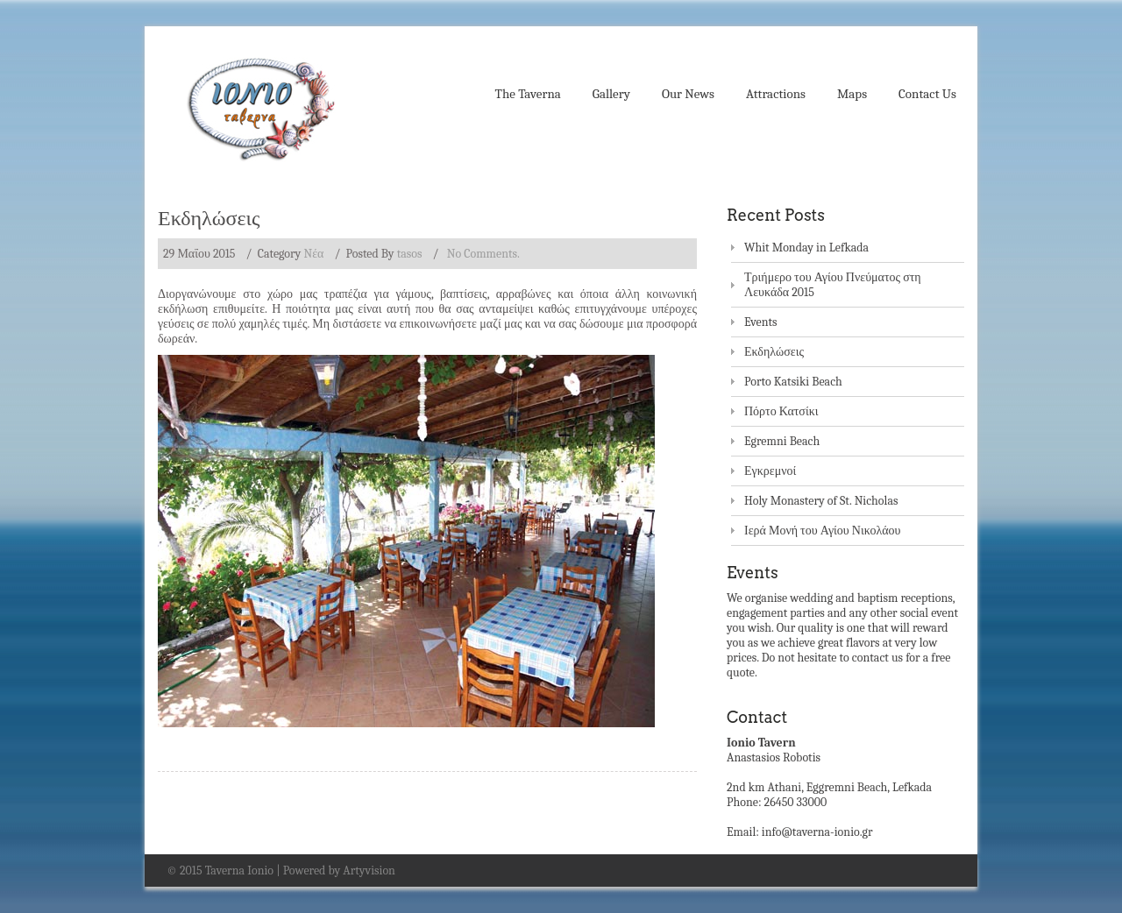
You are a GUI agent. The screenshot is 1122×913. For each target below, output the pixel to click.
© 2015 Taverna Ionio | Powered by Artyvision (281, 870)
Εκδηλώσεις (209, 217)
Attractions (776, 94)
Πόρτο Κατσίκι (781, 411)
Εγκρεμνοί (770, 471)
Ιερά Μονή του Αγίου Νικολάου (822, 530)
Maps (852, 94)
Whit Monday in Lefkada (806, 247)
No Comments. (483, 253)
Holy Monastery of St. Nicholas (821, 500)
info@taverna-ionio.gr (817, 832)
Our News (688, 94)
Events (761, 322)
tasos (410, 253)
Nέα (313, 253)
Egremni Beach (782, 441)
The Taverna (528, 94)
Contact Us (927, 94)
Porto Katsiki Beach (793, 381)
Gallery (611, 94)
